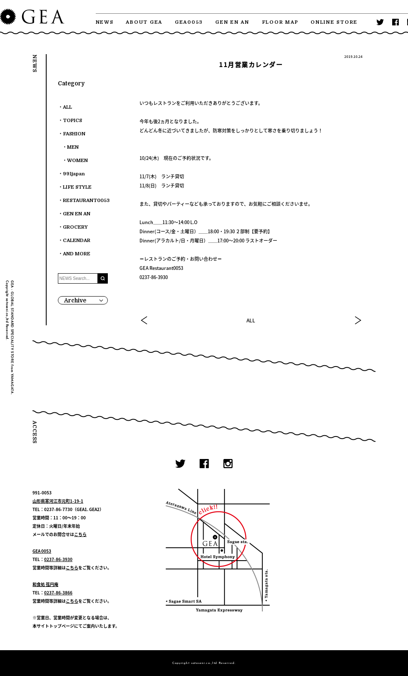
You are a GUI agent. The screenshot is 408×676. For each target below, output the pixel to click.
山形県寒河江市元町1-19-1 (57, 501)
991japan (74, 174)
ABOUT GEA (144, 22)
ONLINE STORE (334, 22)
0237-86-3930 (58, 559)
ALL (250, 320)
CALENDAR (76, 240)
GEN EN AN (232, 22)
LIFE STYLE (77, 187)
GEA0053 (189, 22)
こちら (80, 534)
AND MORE (76, 254)
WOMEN (77, 160)
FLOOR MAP (280, 22)
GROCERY (75, 227)
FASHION (74, 134)
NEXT (358, 320)
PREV (144, 320)
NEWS (105, 22)
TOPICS (72, 120)
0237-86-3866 (58, 592)
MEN (73, 147)
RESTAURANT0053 (86, 200)
